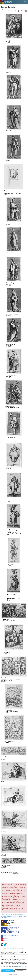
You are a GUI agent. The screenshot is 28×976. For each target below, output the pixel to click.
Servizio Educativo (6, 937)
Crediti (20, 916)
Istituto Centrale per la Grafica (8, 914)
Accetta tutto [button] (7, 970)
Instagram (4, 938)
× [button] (26, 956)
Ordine (9, 10)
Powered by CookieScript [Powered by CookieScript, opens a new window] (14, 974)
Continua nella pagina (6, 872)
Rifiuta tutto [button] (20, 970)
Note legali (3, 951)
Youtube (4, 940)
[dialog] (14, 965)
